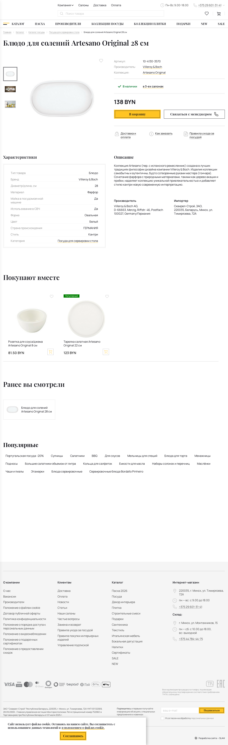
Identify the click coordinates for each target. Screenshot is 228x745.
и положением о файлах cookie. (83, 727)
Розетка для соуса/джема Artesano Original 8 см (25, 343)
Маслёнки (203, 464)
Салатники (77, 456)
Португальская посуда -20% (25, 456)
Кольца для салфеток (97, 464)
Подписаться (212, 710)
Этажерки (37, 471)
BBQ (94, 456)
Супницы (57, 456)
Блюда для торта (175, 456)
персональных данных (202, 718)
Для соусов (112, 456)
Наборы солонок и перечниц (171, 464)
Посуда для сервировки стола (78, 241)
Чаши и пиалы (15, 471)
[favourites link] (207, 13)
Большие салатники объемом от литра (50, 464)
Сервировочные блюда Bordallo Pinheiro (116, 471)
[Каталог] (13, 23)
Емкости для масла (132, 464)
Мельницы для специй (142, 456)
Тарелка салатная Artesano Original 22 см (82, 343)
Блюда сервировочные (66, 471)
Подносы (12, 464)
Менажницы (203, 456)
